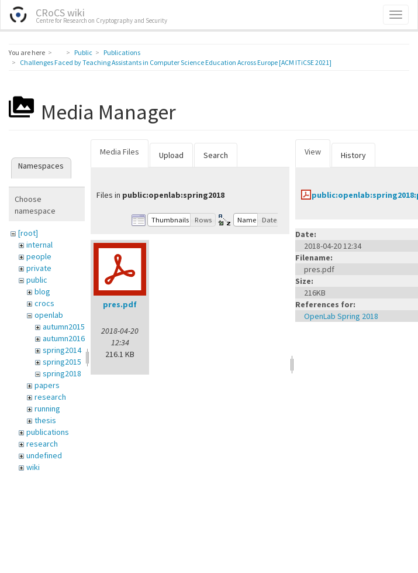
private (38, 268)
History (353, 155)
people (38, 256)
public (36, 280)
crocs (44, 303)
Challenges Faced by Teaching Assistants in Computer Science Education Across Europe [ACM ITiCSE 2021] (175, 62)
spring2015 (62, 361)
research (50, 397)
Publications (121, 52)
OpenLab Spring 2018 (341, 316)
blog (42, 291)
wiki (33, 467)
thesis (45, 420)
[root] (28, 233)
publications (47, 432)
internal (39, 244)
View (313, 151)
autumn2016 (64, 338)
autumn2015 (64, 326)
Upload (171, 155)
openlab (48, 315)
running (47, 408)
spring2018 (62, 373)
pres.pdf (120, 304)
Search (215, 155)
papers (47, 385)
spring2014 (62, 350)
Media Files (119, 151)
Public (83, 52)
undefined (44, 455)
